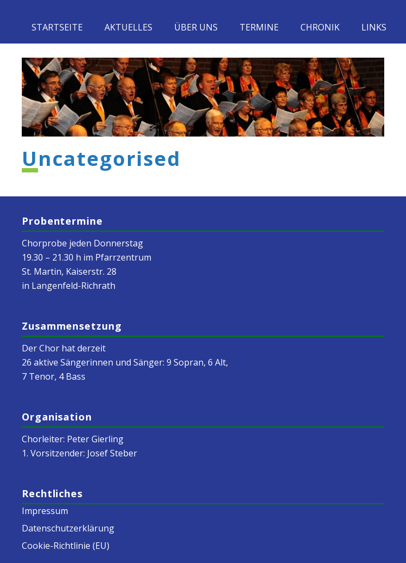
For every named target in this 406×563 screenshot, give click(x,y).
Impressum (45, 511)
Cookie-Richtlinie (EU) (65, 546)
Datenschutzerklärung (68, 528)
